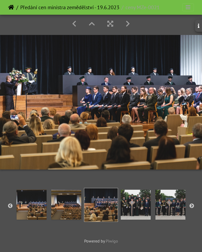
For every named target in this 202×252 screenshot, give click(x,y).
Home (11, 7)
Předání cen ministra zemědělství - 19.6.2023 (69, 7)
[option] (31, 204)
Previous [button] (10, 206)
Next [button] (191, 206)
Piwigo (112, 241)
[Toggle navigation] (188, 7)
